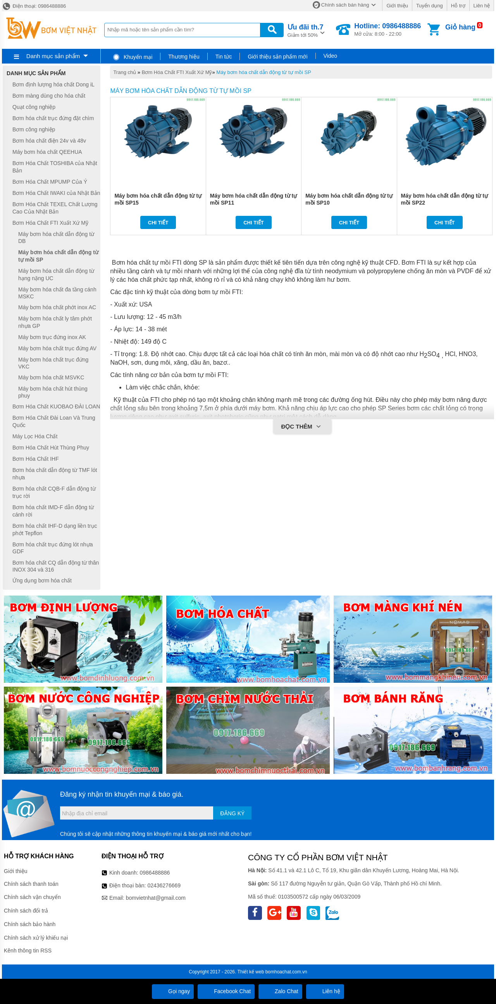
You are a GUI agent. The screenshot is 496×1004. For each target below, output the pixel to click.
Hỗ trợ (458, 6)
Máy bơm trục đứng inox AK (52, 337)
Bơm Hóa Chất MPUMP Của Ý (49, 182)
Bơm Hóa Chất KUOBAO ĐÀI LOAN (56, 406)
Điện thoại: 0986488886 (34, 6)
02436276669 (164, 885)
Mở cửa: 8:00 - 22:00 (387, 29)
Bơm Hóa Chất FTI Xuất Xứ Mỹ (177, 72)
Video (331, 56)
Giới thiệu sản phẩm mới (277, 56)
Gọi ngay (173, 991)
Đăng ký (232, 813)
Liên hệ (482, 6)
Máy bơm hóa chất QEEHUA (47, 152)
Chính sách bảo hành (29, 924)
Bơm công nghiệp (33, 129)
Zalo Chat (280, 991)
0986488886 (155, 873)
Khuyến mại (132, 57)
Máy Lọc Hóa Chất (34, 436)
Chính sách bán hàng (345, 5)
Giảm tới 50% (306, 30)
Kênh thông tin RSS (28, 950)
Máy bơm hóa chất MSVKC (51, 377)
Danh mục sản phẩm (53, 56)
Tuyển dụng (429, 6)
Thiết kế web (251, 972)
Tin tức (223, 56)
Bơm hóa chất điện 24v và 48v (49, 141)
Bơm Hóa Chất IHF (35, 459)
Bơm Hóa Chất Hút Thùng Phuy (50, 447)
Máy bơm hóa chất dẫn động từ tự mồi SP (263, 72)
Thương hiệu (183, 56)
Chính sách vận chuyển (32, 897)
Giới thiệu (397, 6)
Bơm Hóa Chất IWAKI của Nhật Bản (56, 193)
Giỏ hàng (460, 27)
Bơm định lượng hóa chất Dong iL (53, 84)
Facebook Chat (226, 991)
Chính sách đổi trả (26, 911)
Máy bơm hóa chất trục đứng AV (57, 348)
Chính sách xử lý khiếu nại (36, 938)
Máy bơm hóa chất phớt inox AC (57, 307)
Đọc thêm (302, 427)
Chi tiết (158, 223)
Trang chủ (124, 72)
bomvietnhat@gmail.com (156, 898)
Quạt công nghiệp (33, 107)
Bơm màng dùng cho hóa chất (48, 96)
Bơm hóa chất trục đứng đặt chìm (53, 118)
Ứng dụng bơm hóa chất (42, 580)
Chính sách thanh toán (31, 884)
